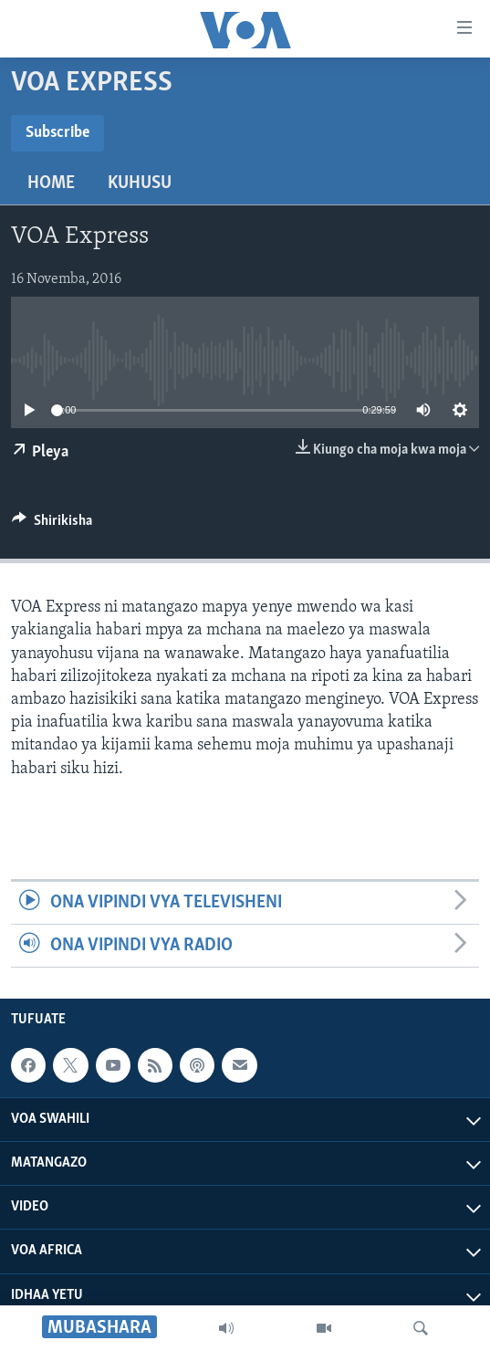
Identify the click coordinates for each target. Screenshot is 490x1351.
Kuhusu (140, 183)
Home (51, 183)
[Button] (52, 525)
